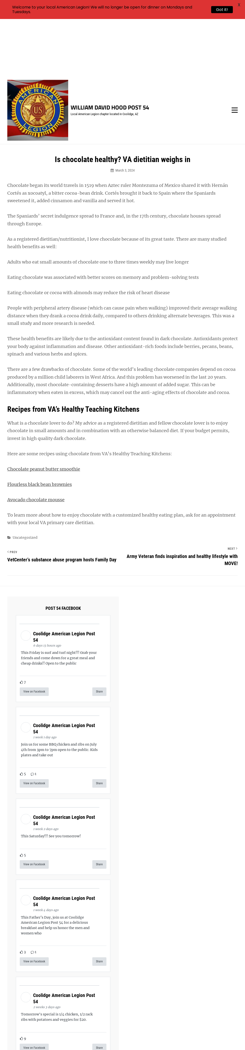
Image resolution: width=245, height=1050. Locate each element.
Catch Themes (211, 1038)
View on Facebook (34, 634)
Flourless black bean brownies (39, 427)
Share (99, 634)
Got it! (222, 9)
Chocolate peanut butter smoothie (43, 411)
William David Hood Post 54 (110, 50)
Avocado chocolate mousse (36, 442)
